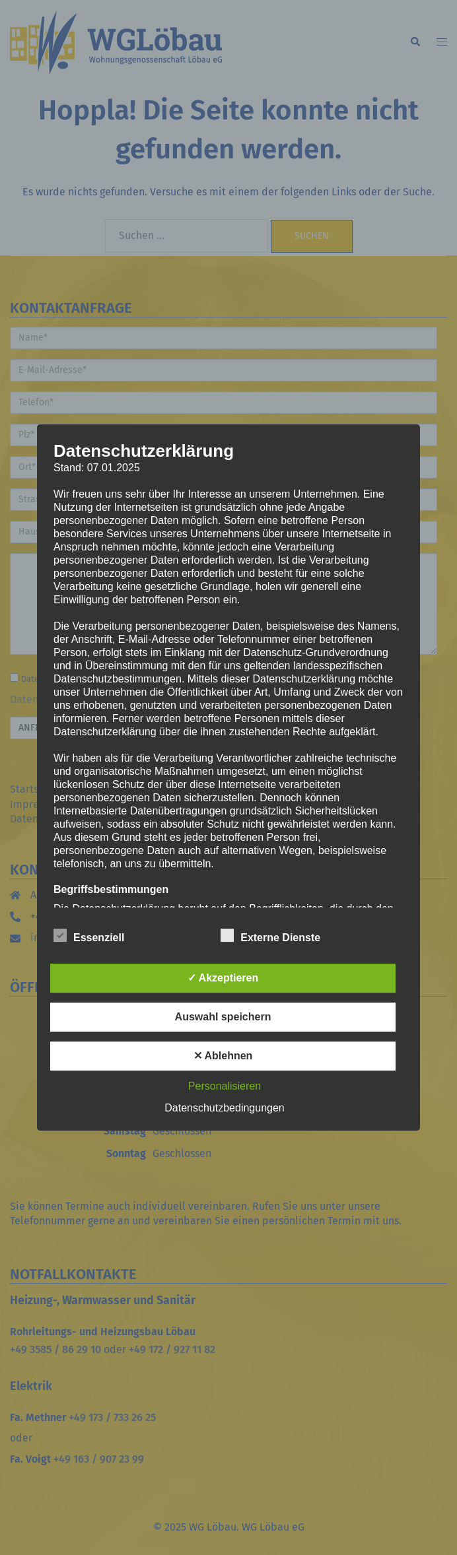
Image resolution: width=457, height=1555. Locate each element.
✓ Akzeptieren (223, 977)
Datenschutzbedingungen (224, 1107)
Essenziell (88, 936)
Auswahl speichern (223, 1016)
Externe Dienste (270, 936)
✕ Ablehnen (223, 1055)
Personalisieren (224, 1086)
